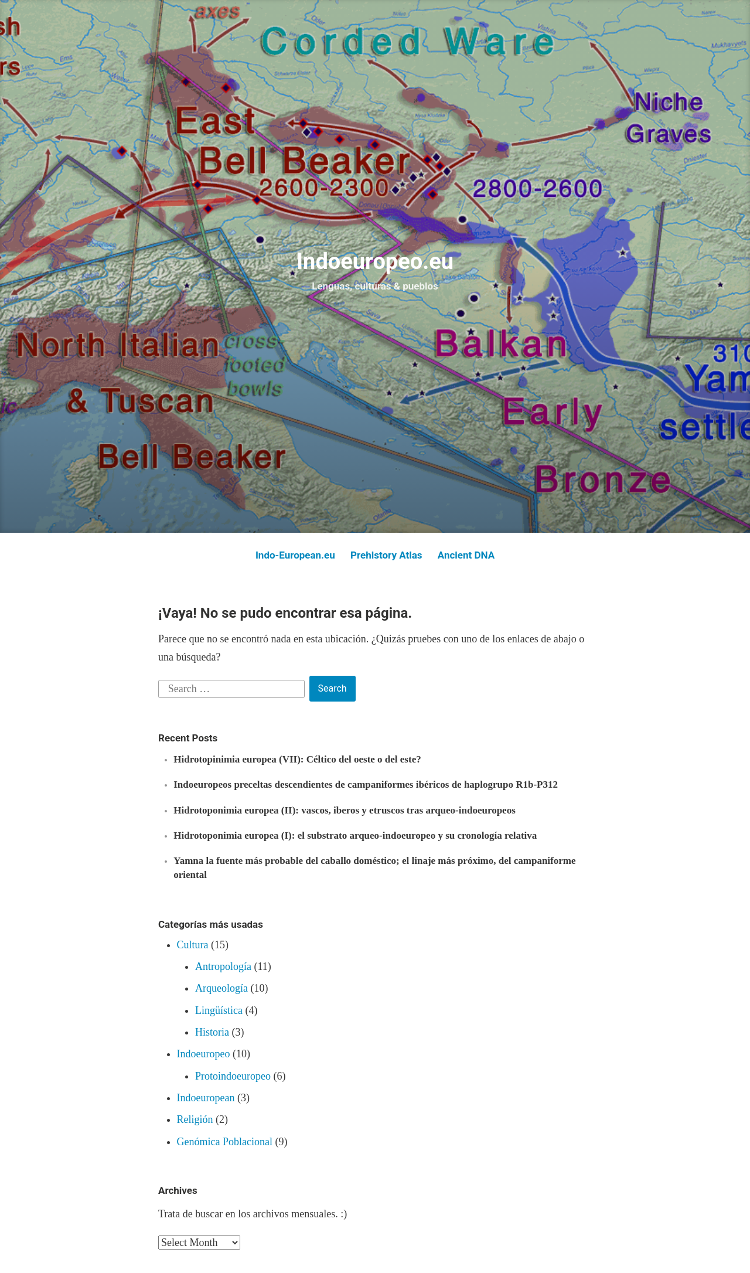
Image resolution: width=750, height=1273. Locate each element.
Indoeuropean (206, 1098)
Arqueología (221, 988)
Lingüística (219, 1010)
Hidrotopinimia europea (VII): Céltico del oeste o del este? (297, 759)
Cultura (193, 945)
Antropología (223, 966)
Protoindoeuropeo (233, 1076)
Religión (195, 1119)
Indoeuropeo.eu (375, 261)
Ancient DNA (466, 555)
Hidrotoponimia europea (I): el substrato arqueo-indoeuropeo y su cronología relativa (355, 835)
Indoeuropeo (203, 1054)
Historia (212, 1032)
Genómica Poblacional (224, 1142)
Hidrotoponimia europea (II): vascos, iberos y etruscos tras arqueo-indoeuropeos (344, 810)
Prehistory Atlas (386, 555)
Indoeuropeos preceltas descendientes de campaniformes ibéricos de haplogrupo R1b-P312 (365, 784)
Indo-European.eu (295, 555)
